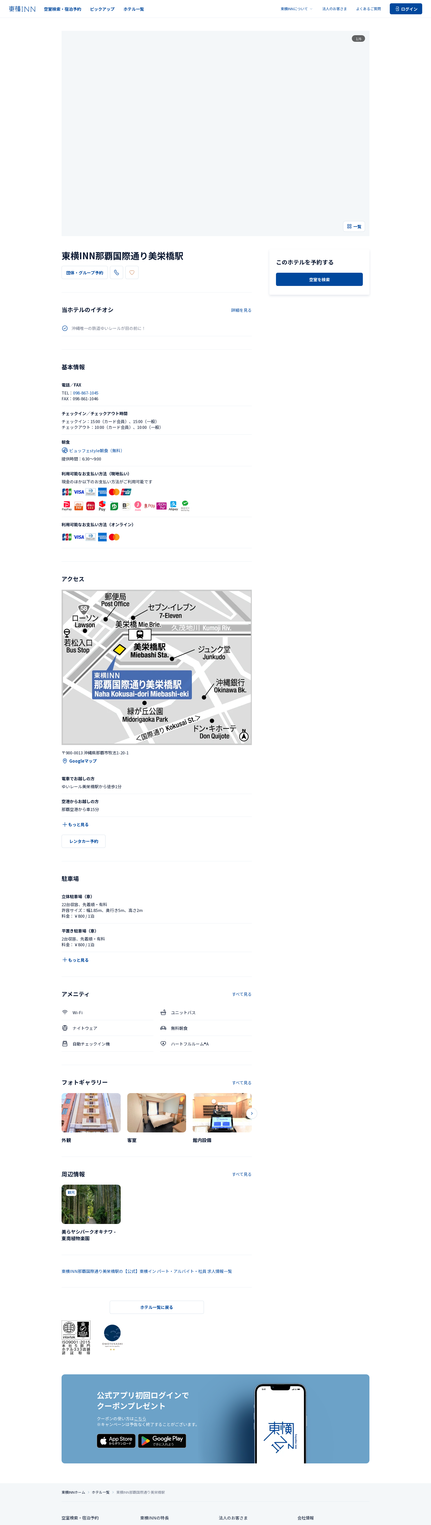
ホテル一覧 (133, 9)
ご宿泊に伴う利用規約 (297, 1516)
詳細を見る (241, 227)
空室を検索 (319, 250)
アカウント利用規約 (330, 1516)
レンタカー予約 (83, 759)
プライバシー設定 (127, 1516)
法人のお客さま (334, 8)
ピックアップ (102, 9)
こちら (140, 1336)
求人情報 (305, 1450)
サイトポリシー (223, 1516)
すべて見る (242, 912)
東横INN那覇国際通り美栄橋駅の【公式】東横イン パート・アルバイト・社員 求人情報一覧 (147, 1189)
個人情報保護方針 (156, 1516)
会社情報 (305, 1440)
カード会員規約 (358, 1516)
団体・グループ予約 (84, 190)
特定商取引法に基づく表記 (190, 1516)
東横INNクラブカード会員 (164, 1460)
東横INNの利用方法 (158, 1470)
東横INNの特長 (154, 1440)
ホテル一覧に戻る (156, 1225)
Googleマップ (79, 678)
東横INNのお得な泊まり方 (164, 1450)
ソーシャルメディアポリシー (258, 1516)
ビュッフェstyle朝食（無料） (93, 368)
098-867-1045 (132, 190)
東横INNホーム (73, 1413)
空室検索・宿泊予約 (62, 9)
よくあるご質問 (368, 8)
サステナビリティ (313, 1460)
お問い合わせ (231, 1460)
